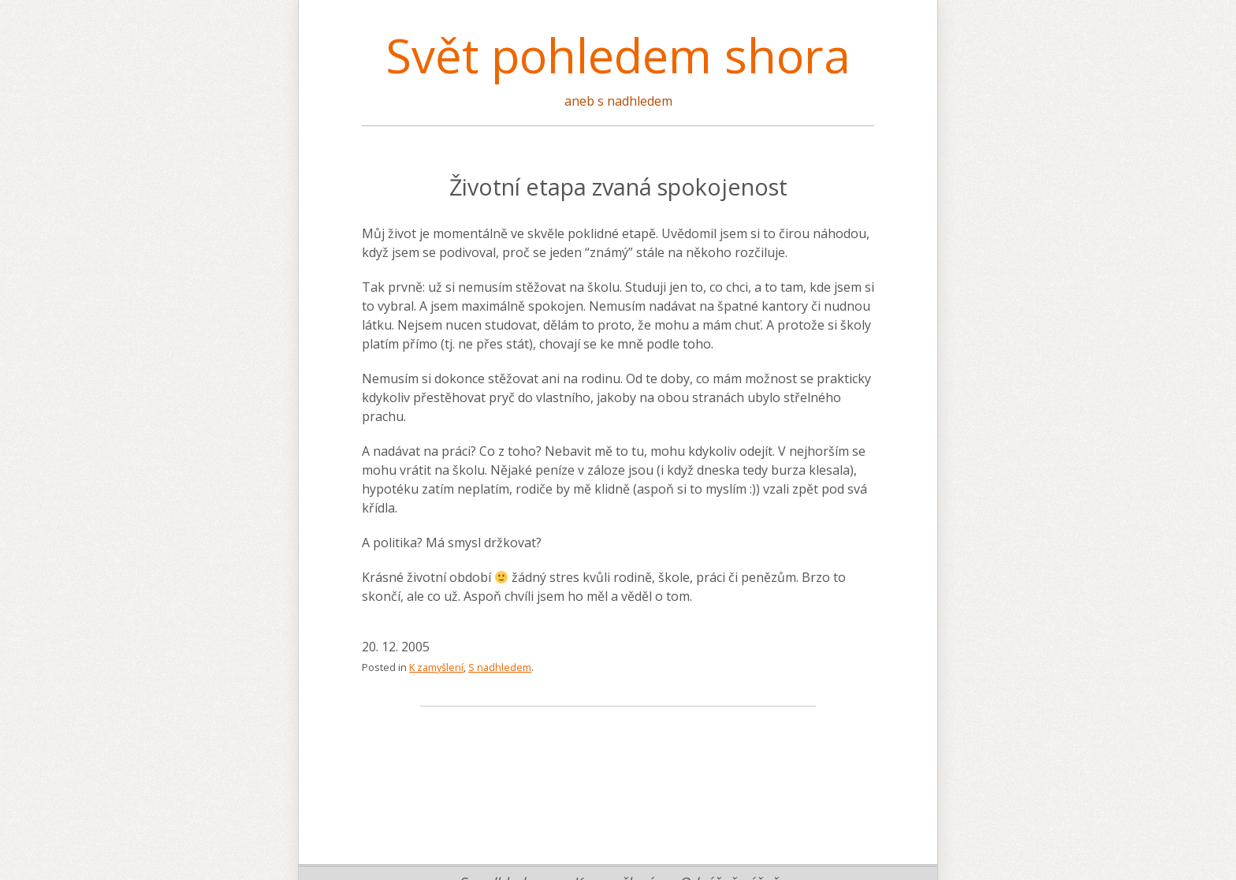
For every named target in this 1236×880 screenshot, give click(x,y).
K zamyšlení (436, 667)
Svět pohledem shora (618, 55)
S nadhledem (499, 667)
